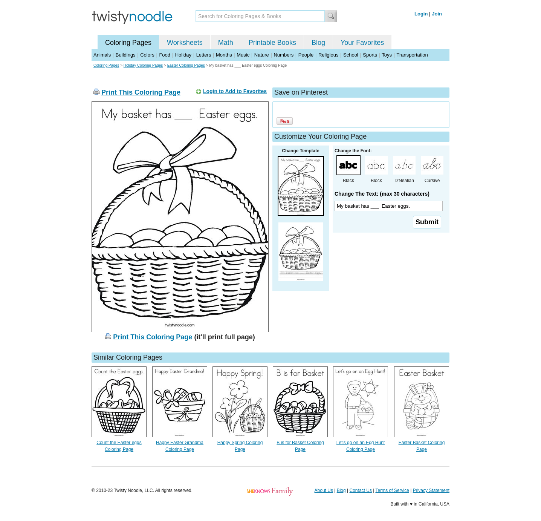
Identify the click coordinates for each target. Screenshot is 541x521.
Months (224, 55)
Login (421, 14)
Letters (203, 55)
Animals (102, 55)
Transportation (412, 55)
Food (164, 55)
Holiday (183, 55)
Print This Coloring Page (140, 92)
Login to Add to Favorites (235, 91)
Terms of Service (392, 490)
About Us (324, 490)
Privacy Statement (431, 490)
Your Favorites (362, 42)
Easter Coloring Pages (186, 65)
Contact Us (361, 490)
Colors (147, 55)
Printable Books (272, 42)
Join (437, 14)
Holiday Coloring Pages (143, 65)
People (305, 55)
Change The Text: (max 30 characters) (382, 194)
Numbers (283, 55)
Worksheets (185, 42)
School (350, 55)
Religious (328, 55)
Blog (318, 42)
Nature (261, 55)
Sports (370, 55)
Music (243, 55)
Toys (387, 55)
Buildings (126, 55)
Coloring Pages (128, 42)
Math (225, 42)
